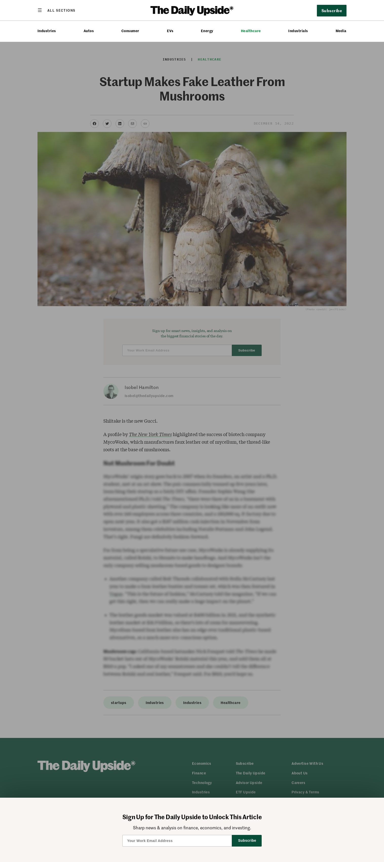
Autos (89, 30)
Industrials (298, 30)
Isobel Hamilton (142, 387)
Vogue (116, 594)
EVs (170, 30)
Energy (207, 30)
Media (341, 30)
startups (118, 702)
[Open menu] (56, 10)
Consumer (130, 30)
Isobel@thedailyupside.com (149, 395)
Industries (46, 30)
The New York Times (150, 434)
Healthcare (251, 30)
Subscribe (331, 10)
